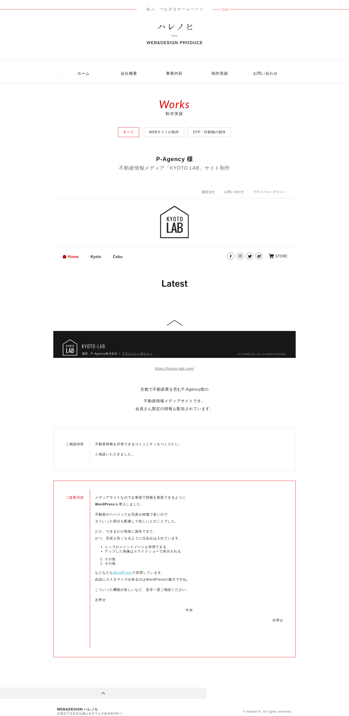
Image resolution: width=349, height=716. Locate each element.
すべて (128, 123)
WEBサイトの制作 (164, 123)
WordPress (122, 563)
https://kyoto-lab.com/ (174, 360)
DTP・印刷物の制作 (209, 123)
